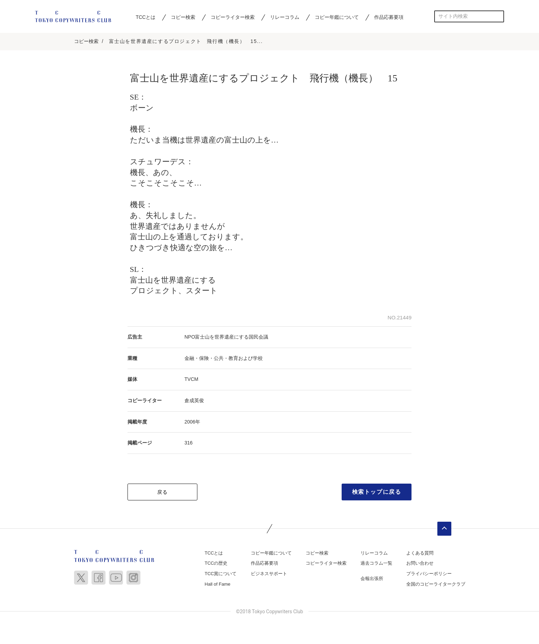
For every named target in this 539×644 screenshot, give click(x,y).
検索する (498, 16)
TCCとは (145, 17)
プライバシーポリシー (429, 574)
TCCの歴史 (216, 563)
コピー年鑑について (337, 17)
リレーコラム (284, 17)
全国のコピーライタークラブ (435, 584)
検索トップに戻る (376, 492)
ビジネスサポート (269, 574)
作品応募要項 (388, 17)
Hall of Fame (218, 584)
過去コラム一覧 (376, 563)
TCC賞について (221, 574)
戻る (162, 492)
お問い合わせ (420, 563)
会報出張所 (371, 579)
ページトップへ (444, 529)
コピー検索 (183, 17)
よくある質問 (420, 553)
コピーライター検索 (233, 17)
